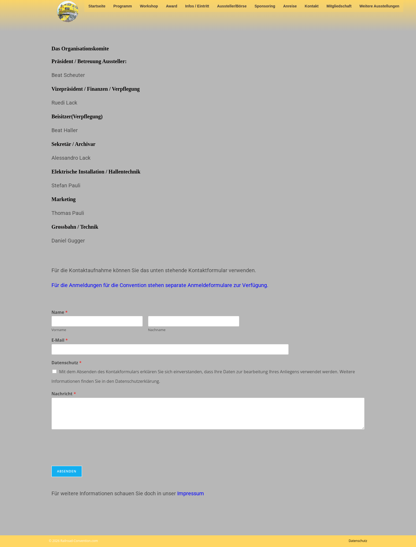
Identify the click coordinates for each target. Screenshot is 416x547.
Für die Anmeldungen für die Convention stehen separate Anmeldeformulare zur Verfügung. (159, 285)
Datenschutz (66, 363)
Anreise (290, 6)
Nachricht (63, 394)
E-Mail (59, 340)
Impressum (190, 493)
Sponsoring (264, 6)
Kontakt (312, 6)
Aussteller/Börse (231, 6)
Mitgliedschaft (339, 6)
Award (171, 6)
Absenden (66, 471)
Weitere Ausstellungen (379, 6)
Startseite (96, 6)
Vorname (58, 330)
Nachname (157, 330)
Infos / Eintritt (197, 6)
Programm (122, 6)
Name (59, 312)
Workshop (149, 6)
